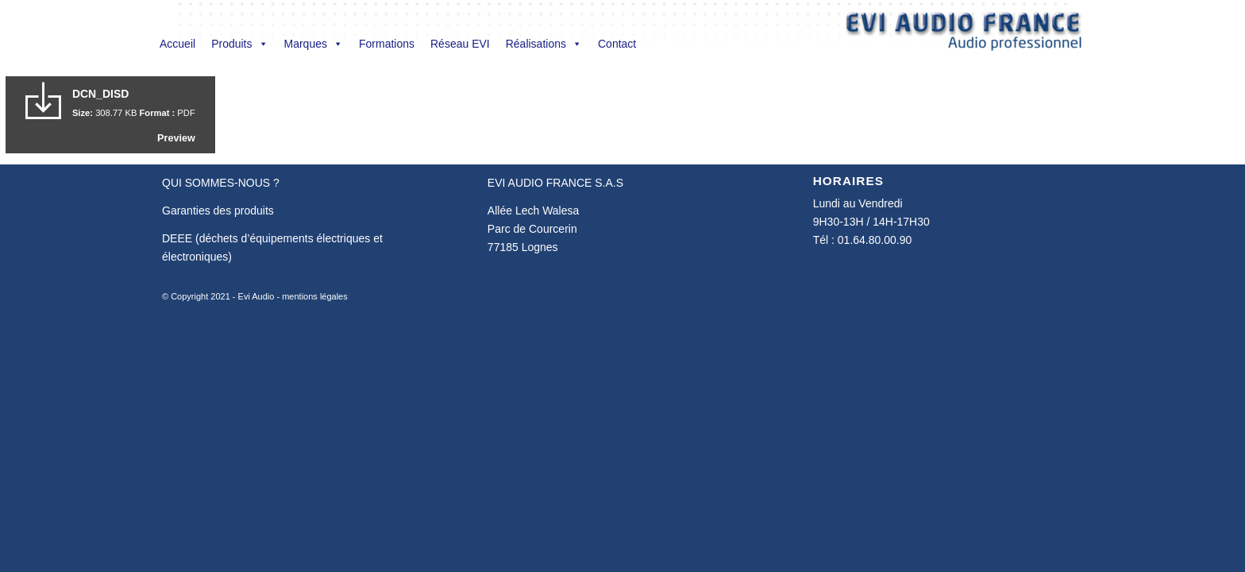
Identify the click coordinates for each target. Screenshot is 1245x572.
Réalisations (544, 44)
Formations (386, 43)
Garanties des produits (218, 210)
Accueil (177, 43)
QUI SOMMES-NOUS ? (220, 182)
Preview (176, 138)
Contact (617, 43)
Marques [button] (313, 44)
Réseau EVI (460, 43)
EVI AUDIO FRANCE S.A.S (555, 182)
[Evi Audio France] (964, 35)
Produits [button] (239, 44)
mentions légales (315, 296)
